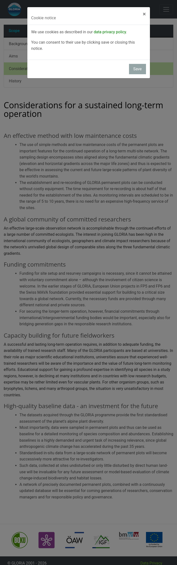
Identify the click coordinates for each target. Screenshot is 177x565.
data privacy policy (110, 32)
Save (137, 69)
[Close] (144, 14)
